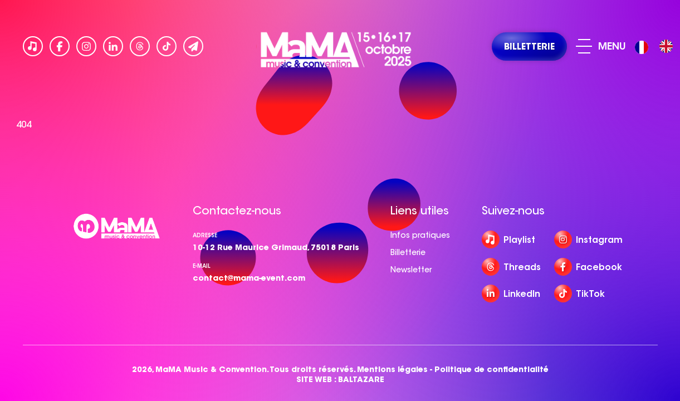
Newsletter (411, 270)
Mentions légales (392, 369)
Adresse (205, 235)
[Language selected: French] (656, 46)
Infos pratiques (420, 235)
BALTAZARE (361, 379)
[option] (666, 46)
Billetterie (407, 252)
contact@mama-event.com (249, 278)
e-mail (202, 266)
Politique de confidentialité (491, 369)
